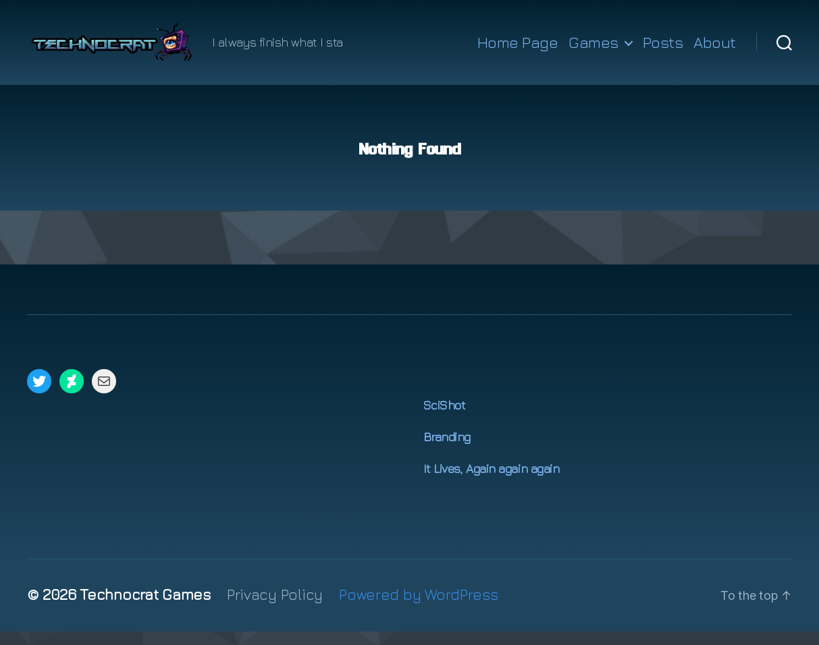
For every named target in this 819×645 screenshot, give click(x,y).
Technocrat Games (145, 608)
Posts (663, 49)
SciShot (444, 419)
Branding (447, 450)
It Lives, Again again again (491, 482)
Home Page (517, 49)
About (714, 49)
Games (593, 49)
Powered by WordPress (418, 608)
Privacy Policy (275, 608)
